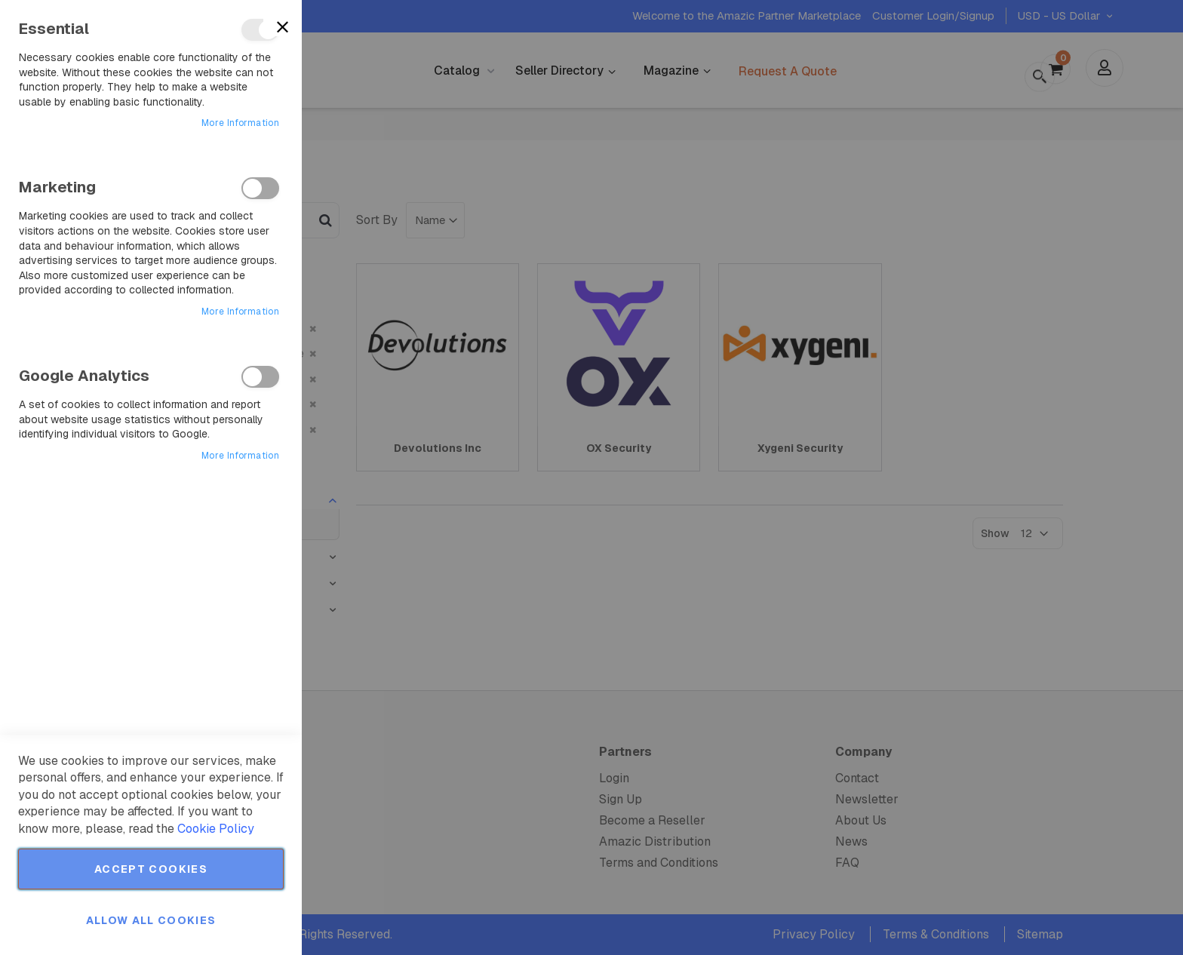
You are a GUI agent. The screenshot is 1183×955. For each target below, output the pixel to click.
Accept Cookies (150, 869)
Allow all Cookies (151, 920)
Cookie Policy (215, 829)
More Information (240, 123)
